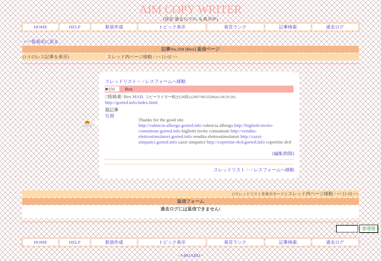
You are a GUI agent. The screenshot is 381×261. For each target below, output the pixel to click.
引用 (109, 116)
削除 (288, 153)
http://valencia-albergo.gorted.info (170, 125)
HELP (74, 26)
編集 (278, 153)
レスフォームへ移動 (165, 81)
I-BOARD (190, 255)
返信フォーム (190, 201)
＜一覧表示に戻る (40, 41)
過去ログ (335, 26)
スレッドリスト (121, 81)
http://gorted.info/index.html (131, 102)
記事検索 (288, 26)
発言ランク (235, 26)
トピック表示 (172, 26)
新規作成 (114, 26)
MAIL (138, 96)
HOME (40, 26)
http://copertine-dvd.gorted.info (236, 142)
